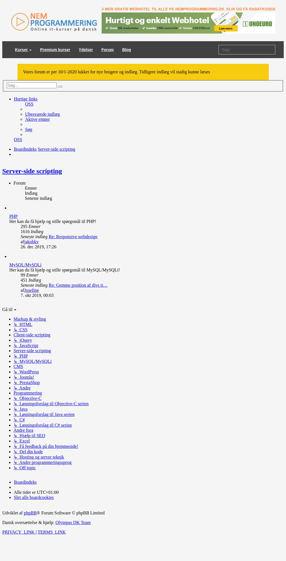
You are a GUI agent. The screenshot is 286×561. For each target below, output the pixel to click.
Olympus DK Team (73, 522)
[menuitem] (29, 104)
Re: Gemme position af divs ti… (78, 285)
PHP (13, 216)
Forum (107, 49)
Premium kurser (55, 49)
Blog (126, 49)
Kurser (23, 49)
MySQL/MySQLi (25, 264)
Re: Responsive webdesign (73, 236)
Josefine (31, 290)
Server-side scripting (32, 171)
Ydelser (86, 49)
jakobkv (31, 241)
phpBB (30, 512)
